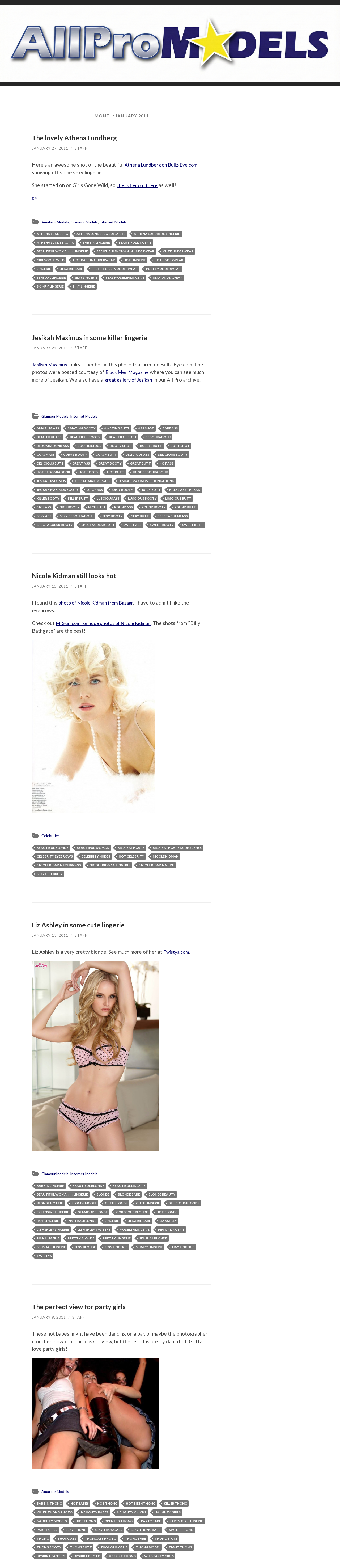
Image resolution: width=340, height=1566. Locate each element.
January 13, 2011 (50, 936)
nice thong (85, 1521)
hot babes (79, 1503)
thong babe (135, 1538)
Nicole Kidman (165, 857)
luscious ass (108, 499)
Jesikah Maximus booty (57, 490)
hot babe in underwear (94, 261)
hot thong (107, 1503)
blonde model (83, 1203)
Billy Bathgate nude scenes (177, 848)
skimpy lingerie (50, 287)
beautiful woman (93, 848)
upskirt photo (87, 1556)
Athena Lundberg (52, 234)
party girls (47, 1530)
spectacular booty (55, 525)
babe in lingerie (96, 243)
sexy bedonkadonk (77, 517)
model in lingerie (134, 1230)
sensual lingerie (51, 278)
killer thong (175, 1503)
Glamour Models (88, 222)
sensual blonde (153, 1238)
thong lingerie (114, 1547)
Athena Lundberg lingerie (157, 234)
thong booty (49, 1547)
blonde (102, 1195)
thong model (148, 1547)
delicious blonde (183, 1203)
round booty (153, 508)
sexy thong (76, 1530)
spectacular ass (173, 517)
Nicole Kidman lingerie (110, 866)
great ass (81, 464)
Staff (81, 148)
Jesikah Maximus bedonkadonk (146, 482)
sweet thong (181, 1530)
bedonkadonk (158, 438)
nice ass (44, 508)
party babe (151, 1521)
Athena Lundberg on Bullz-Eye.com (164, 165)
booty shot (120, 447)
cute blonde (116, 1203)
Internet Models (118, 222)
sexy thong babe (145, 1530)
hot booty (89, 473)
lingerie (44, 269)
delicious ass (137, 455)
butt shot (180, 447)
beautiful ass (49, 438)
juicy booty (122, 490)
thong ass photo (100, 1538)
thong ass (66, 1538)
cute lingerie (148, 1203)
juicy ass (95, 490)
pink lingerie (48, 1238)
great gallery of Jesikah (131, 380)
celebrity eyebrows (55, 857)
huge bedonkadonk (150, 473)
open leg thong (118, 1521)
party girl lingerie (186, 1521)
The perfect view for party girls (79, 1307)
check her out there (138, 185)
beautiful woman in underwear (125, 252)
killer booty (48, 499)
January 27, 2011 (50, 148)
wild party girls (159, 1556)
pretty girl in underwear (114, 269)
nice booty (70, 508)
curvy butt (106, 455)
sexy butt (140, 517)
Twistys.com (177, 952)
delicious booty (173, 455)
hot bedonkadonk (53, 473)
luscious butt (178, 499)
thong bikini (166, 1538)
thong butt (81, 1547)
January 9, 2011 (49, 1317)
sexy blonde (85, 1247)
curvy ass (46, 455)
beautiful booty (85, 438)
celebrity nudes (95, 857)
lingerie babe (71, 269)
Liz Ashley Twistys (94, 1230)
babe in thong (49, 1503)
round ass (123, 508)
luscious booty (142, 499)
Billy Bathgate (131, 848)
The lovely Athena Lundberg (75, 138)
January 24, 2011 (50, 348)
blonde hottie (50, 1203)
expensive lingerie (53, 1212)
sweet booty (162, 525)
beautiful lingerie (134, 243)
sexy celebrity (50, 874)
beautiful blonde (52, 848)
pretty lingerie (117, 1238)
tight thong (180, 1547)
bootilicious (89, 447)
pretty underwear (163, 269)
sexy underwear (167, 278)
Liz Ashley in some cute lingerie (79, 925)
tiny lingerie (83, 287)
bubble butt (151, 447)
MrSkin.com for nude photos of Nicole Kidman (107, 624)
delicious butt (50, 464)
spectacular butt (98, 525)
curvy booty (75, 455)
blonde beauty (161, 1195)
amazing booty (81, 429)
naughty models (52, 1521)
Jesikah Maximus (51, 365)
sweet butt (192, 525)
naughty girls (168, 1512)
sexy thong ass (108, 1530)
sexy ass (44, 517)
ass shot (146, 429)
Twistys (44, 1256)
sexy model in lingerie (125, 278)
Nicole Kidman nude (156, 866)
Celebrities (51, 836)
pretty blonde (81, 1238)
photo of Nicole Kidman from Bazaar (99, 603)
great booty (110, 464)
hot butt (115, 473)
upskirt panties (51, 1556)
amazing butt (117, 429)
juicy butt (151, 490)
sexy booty (112, 517)
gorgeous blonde (132, 1212)
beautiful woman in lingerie (62, 252)
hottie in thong (140, 1503)
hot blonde (166, 1212)
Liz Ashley (168, 1221)
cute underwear (178, 252)
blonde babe (129, 1195)
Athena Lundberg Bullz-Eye (100, 234)
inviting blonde (81, 1221)
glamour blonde (93, 1212)
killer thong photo (55, 1512)
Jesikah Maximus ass (92, 482)
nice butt (97, 508)
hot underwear (168, 261)
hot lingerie (135, 261)
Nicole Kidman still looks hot (75, 576)
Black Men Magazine (129, 372)
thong (43, 1538)
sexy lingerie (85, 278)
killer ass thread (184, 490)
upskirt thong (122, 1556)
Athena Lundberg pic (55, 243)
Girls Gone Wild (51, 261)
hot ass (166, 464)
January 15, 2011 (50, 586)
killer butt (78, 499)
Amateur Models (56, 222)
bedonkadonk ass (53, 447)
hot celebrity (131, 857)
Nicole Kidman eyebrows (59, 866)
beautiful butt (123, 438)
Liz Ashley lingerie (53, 1230)
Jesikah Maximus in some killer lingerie (90, 338)
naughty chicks (131, 1512)
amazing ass (48, 429)
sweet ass (132, 525)
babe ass (170, 429)
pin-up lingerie (171, 1230)
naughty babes (94, 1512)
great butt (140, 464)
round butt (185, 508)
